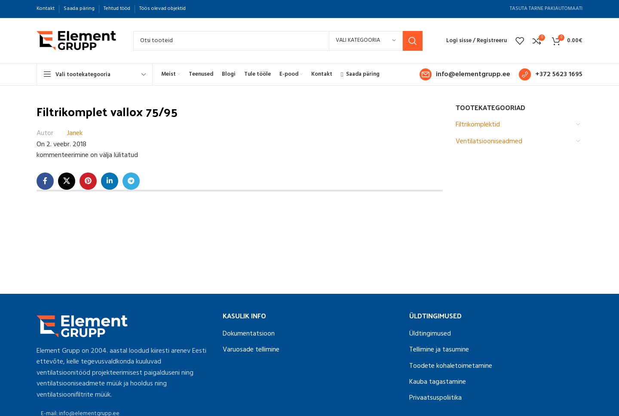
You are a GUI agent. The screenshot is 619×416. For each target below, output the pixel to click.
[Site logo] (76, 40)
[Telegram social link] (131, 181)
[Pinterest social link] (88, 181)
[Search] (278, 41)
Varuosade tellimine (251, 349)
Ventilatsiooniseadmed (489, 141)
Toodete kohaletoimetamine (450, 366)
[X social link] (66, 181)
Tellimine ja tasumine (439, 349)
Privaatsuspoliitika (435, 398)
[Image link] (82, 326)
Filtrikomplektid (478, 124)
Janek (75, 133)
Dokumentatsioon (249, 334)
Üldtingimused (430, 334)
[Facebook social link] (45, 181)
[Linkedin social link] (109, 181)
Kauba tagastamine (437, 382)
